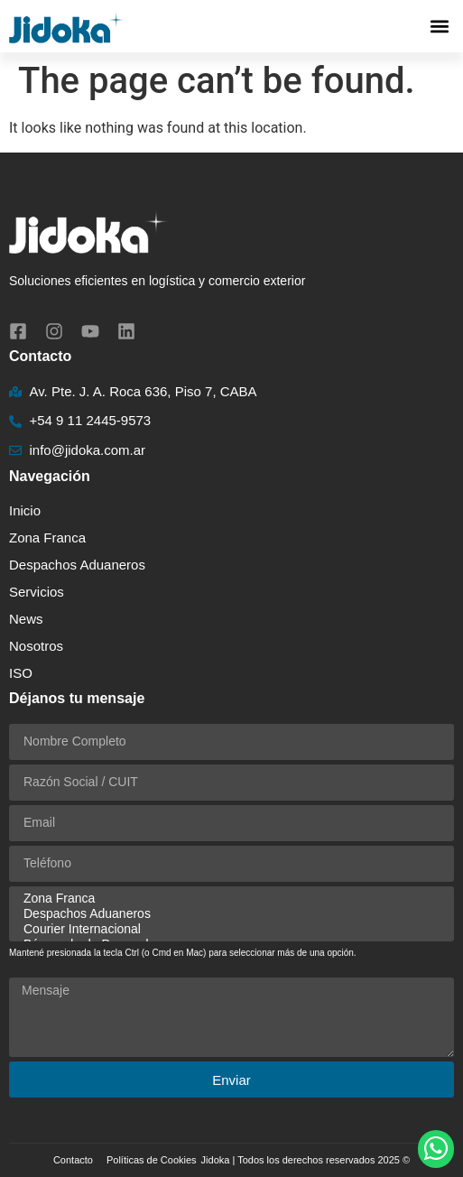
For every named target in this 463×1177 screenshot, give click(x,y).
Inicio (25, 510)
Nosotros (36, 645)
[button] (439, 27)
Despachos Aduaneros (77, 564)
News (26, 618)
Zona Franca (47, 537)
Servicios (41, 592)
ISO (20, 673)
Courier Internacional (229, 929)
